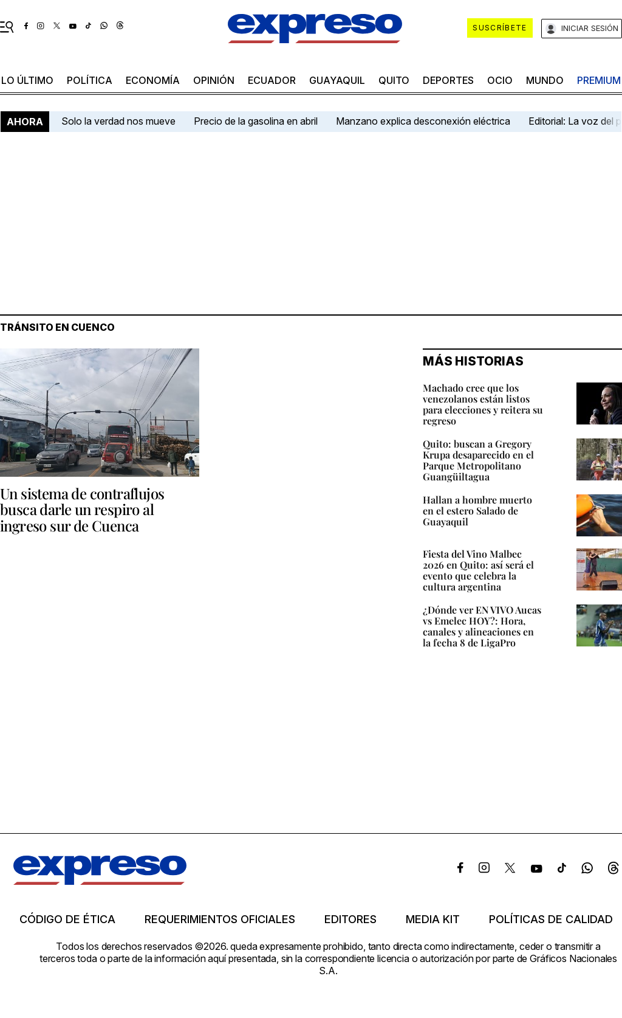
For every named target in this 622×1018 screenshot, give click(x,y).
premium (599, 80)
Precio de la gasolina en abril (256, 121)
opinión (213, 80)
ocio (500, 80)
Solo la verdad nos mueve (118, 121)
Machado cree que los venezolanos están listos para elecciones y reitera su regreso (483, 404)
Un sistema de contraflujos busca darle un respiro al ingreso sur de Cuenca (82, 509)
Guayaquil (337, 80)
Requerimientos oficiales (220, 919)
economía (153, 80)
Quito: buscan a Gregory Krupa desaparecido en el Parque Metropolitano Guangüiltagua (478, 460)
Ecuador (272, 80)
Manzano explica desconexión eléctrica (423, 121)
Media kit (433, 919)
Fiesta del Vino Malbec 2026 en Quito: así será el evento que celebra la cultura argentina (478, 570)
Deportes (448, 80)
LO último (27, 80)
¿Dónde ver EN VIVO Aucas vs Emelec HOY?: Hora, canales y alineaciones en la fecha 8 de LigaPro (482, 626)
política (89, 80)
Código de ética (67, 919)
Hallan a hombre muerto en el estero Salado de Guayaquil (477, 510)
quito (393, 80)
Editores (350, 919)
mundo (545, 80)
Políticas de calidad (551, 919)
